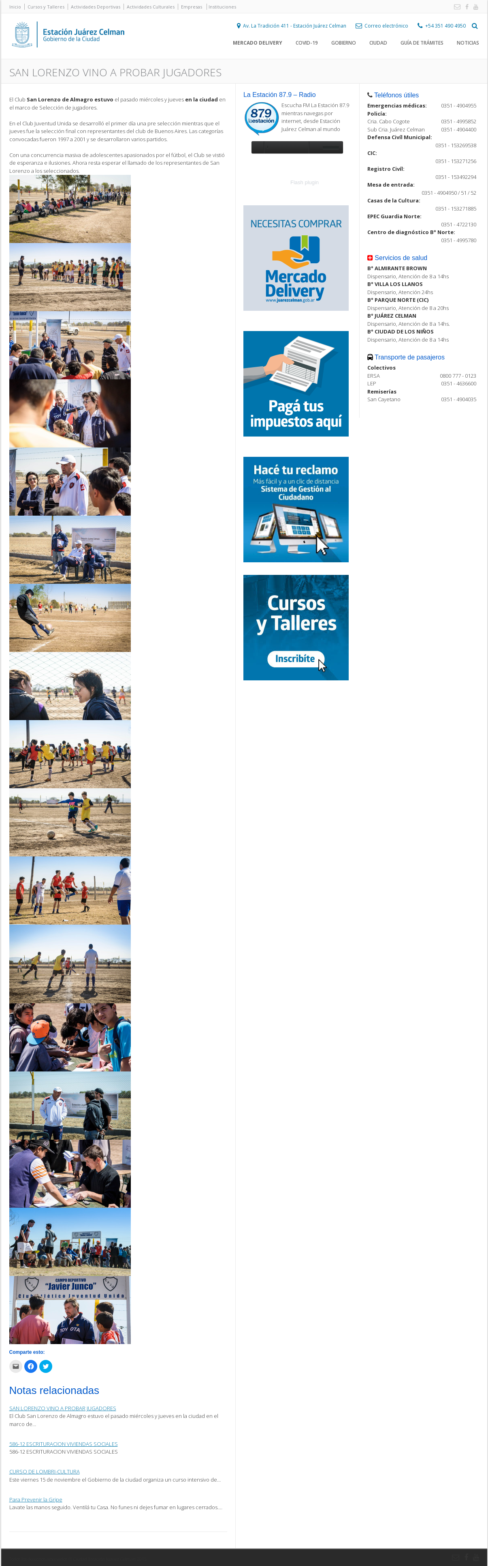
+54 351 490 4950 (445, 27)
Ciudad (378, 44)
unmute (315, 147)
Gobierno (343, 44)
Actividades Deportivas (95, 7)
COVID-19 (307, 44)
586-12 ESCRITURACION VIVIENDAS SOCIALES (63, 1444)
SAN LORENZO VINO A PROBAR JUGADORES (62, 1408)
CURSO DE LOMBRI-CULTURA (44, 1471)
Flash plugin (304, 182)
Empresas (191, 7)
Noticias (468, 44)
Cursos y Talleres (46, 7)
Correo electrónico (386, 27)
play (257, 147)
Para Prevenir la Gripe (35, 1499)
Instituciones (222, 7)
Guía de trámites (422, 44)
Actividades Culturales (151, 7)
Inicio (15, 7)
